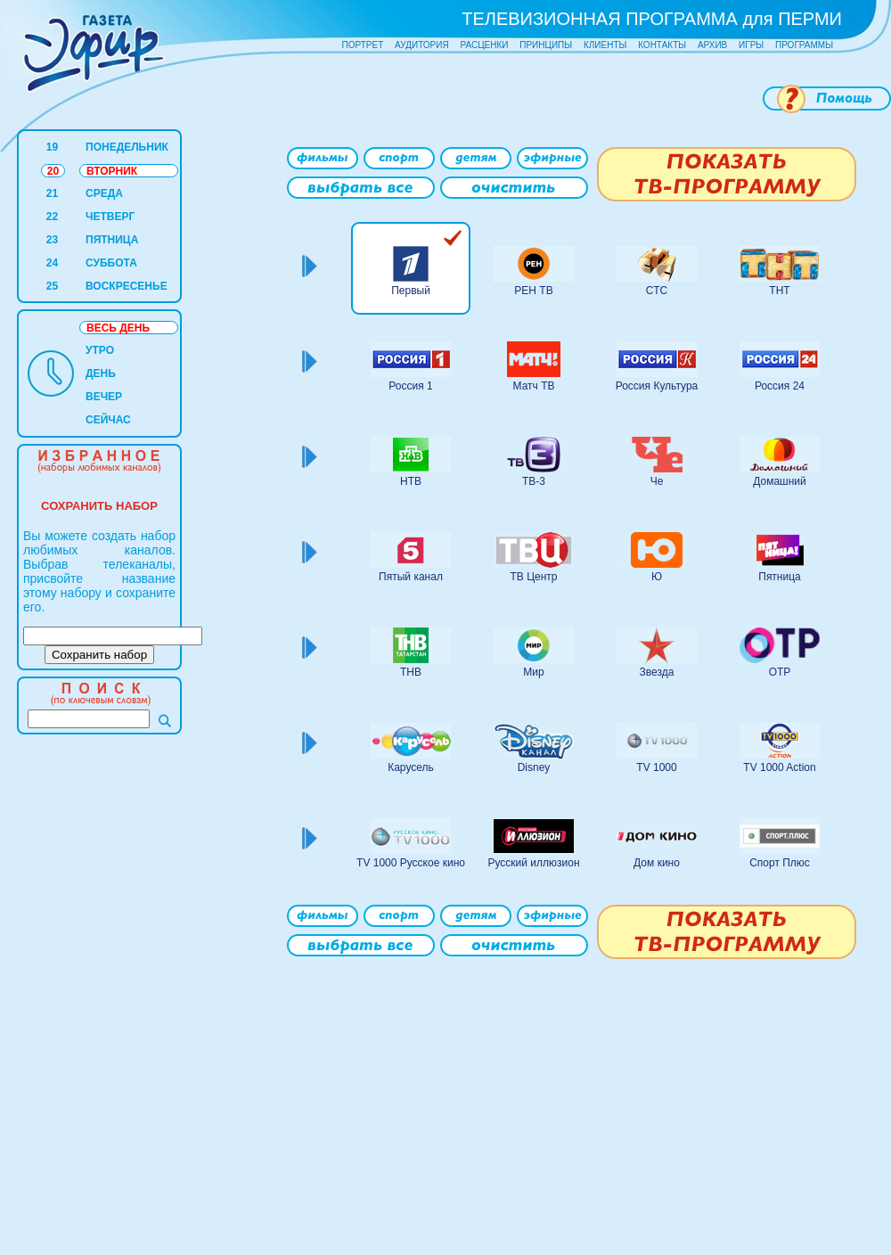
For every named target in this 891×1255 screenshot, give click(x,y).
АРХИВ (712, 45)
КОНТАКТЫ (662, 45)
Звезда (657, 672)
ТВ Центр (533, 576)
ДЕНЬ (101, 373)
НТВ (410, 481)
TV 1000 (656, 767)
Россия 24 (780, 386)
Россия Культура (657, 386)
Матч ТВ (534, 386)
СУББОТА (111, 263)
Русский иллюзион (533, 863)
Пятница (779, 576)
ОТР (780, 672)
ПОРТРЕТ (363, 45)
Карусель (411, 767)
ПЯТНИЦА (112, 240)
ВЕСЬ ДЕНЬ (118, 328)
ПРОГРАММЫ (804, 45)
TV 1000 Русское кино (410, 863)
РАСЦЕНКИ (484, 45)
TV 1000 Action (779, 767)
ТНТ (779, 290)
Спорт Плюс (779, 863)
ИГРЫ (751, 45)
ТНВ (410, 672)
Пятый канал (411, 576)
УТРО (100, 350)
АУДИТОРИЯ (422, 45)
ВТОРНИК (111, 171)
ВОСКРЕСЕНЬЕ (127, 286)
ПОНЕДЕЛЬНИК (127, 147)
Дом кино (657, 863)
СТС (656, 290)
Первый (410, 290)
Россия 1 (410, 386)
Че (657, 481)
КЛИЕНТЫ (605, 45)
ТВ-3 (533, 481)
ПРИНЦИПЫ (545, 45)
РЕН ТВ (533, 290)
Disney (534, 767)
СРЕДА (104, 193)
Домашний (779, 481)
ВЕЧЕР (104, 396)
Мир (533, 672)
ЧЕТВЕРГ (110, 216)
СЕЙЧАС (108, 420)
